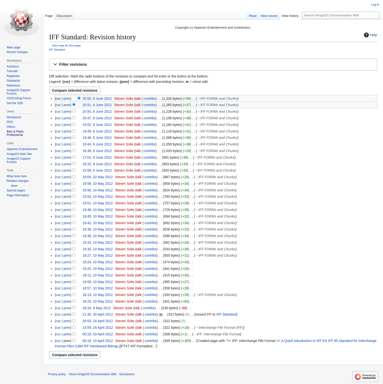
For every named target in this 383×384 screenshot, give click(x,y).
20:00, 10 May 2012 (98, 177)
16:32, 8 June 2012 (97, 164)
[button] (213, 64)
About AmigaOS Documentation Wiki (92, 374)
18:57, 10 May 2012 (98, 288)
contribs (150, 98)
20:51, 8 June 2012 (97, 105)
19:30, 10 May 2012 (98, 249)
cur (58, 105)
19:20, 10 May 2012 (98, 269)
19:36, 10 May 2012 (98, 236)
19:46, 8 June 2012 (97, 138)
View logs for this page (66, 45)
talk (138, 98)
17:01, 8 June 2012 (97, 157)
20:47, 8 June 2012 (97, 118)
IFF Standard (57, 49)
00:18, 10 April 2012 (98, 334)
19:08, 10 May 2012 (98, 282)
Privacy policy (57, 374)
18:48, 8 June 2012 (97, 151)
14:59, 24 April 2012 (98, 327)
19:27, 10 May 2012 (98, 255)
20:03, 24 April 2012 (98, 321)
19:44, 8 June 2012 (97, 144)
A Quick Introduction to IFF (301, 341)
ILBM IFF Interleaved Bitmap (96, 346)
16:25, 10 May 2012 (98, 301)
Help (370, 35)
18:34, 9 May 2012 (97, 308)
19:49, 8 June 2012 (97, 131)
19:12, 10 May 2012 (98, 275)
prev (67, 98)
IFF (209, 314)
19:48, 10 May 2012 (98, 210)
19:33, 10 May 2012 (98, 242)
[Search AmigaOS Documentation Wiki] (340, 15)
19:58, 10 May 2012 (98, 184)
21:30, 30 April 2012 (98, 314)
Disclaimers (127, 374)
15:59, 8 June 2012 (97, 170)
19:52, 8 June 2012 (97, 125)
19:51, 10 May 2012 (98, 203)
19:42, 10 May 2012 (98, 223)
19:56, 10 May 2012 (98, 190)
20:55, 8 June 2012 (97, 98)
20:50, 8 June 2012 (97, 111)
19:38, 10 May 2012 (98, 229)
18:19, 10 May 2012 (98, 295)
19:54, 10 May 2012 (98, 196)
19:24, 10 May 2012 (98, 262)
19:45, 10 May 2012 (98, 216)
